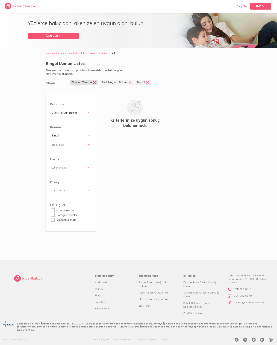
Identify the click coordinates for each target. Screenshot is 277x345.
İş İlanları (189, 275)
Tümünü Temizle (84, 82)
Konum (55, 127)
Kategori (57, 104)
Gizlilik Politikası (122, 339)
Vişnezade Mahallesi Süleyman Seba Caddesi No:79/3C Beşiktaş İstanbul (247, 279)
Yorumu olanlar (66, 210)
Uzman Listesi (72, 53)
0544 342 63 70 (243, 295)
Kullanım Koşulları (101, 339)
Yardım (165, 339)
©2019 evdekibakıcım (16, 339)
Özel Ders (144, 305)
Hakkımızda (101, 282)
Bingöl (111, 53)
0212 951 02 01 (243, 289)
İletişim (99, 288)
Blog (97, 295)
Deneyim (57, 182)
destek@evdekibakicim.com (250, 302)
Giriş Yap (242, 6)
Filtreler (51, 83)
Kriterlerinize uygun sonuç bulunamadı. (135, 123)
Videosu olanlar (66, 219)
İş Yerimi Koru (102, 308)
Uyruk (54, 159)
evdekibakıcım (54, 53)
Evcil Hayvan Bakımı (94, 53)
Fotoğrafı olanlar (67, 214)
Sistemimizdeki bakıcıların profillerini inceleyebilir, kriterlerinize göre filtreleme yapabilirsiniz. (84, 72)
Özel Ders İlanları (193, 313)
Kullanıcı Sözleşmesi (146, 339)
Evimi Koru (100, 302)
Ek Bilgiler (58, 205)
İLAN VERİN (53, 35)
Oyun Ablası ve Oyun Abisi (154, 292)
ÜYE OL (260, 6)
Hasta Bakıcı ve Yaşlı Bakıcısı (155, 299)
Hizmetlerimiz (148, 275)
